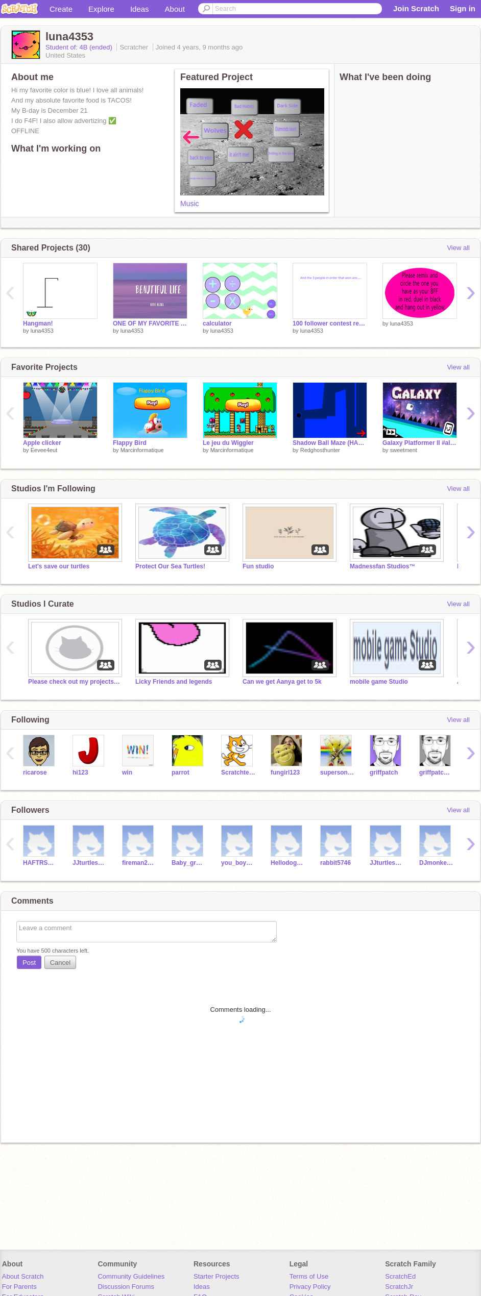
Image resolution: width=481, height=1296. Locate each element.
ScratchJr (399, 1286)
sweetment (403, 450)
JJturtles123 (90, 862)
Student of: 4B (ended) (79, 47)
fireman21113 (139, 862)
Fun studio (258, 566)
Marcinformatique (142, 450)
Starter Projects (216, 1276)
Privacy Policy (310, 1286)
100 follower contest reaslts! (330, 323)
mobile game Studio (379, 681)
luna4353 (42, 331)
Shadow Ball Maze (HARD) (330, 442)
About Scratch (23, 1276)
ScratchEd (400, 1276)
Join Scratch (416, 8)
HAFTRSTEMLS (40, 862)
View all (458, 248)
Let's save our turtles (58, 566)
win (127, 772)
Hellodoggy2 (288, 862)
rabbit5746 (335, 862)
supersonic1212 (337, 772)
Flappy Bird (130, 442)
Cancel (60, 962)
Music (189, 204)
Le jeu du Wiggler (228, 442)
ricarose (35, 772)
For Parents (19, 1286)
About (175, 9)
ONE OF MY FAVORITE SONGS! (150, 323)
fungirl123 (285, 772)
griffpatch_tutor (436, 772)
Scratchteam (238, 772)
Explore (101, 9)
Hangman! (38, 323)
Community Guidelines (131, 1276)
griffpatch (384, 772)
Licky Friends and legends (173, 681)
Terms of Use (309, 1276)
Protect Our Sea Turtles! (170, 566)
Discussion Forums (126, 1286)
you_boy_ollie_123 (238, 862)
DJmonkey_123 (436, 862)
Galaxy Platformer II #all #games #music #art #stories (419, 442)
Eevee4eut (44, 450)
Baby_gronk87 (189, 862)
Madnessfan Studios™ (383, 566)
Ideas (139, 9)
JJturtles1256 (387, 862)
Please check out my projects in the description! (74, 681)
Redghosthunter (320, 450)
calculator (217, 323)
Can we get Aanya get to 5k (282, 681)
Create (61, 9)
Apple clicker (42, 442)
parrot (180, 772)
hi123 (80, 772)
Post (29, 962)
